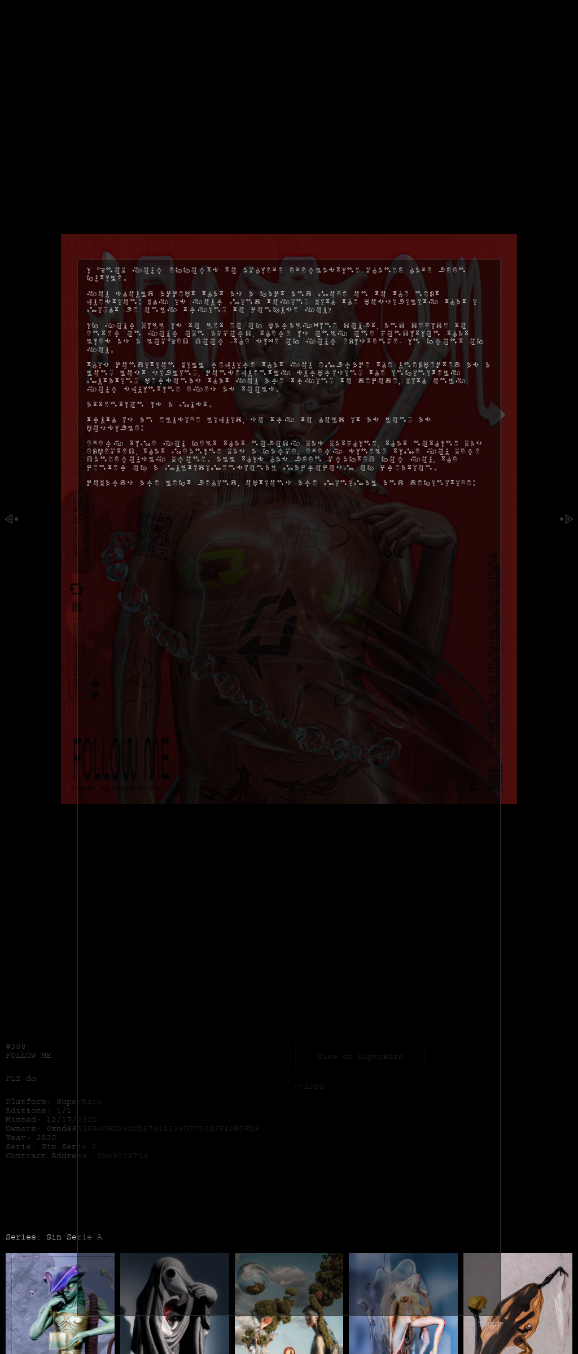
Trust (489, 1294)
